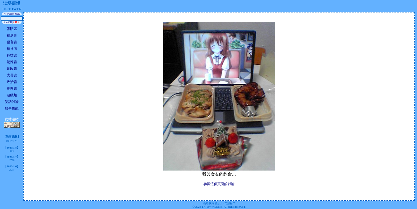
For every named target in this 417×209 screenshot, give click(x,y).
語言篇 (12, 42)
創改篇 (12, 69)
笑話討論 (12, 102)
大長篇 (12, 75)
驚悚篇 (12, 62)
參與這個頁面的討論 (219, 184)
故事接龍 (12, 108)
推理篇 (12, 88)
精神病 (12, 49)
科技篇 (12, 55)
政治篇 (12, 82)
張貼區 (12, 29)
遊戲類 (12, 95)
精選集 (12, 35)
